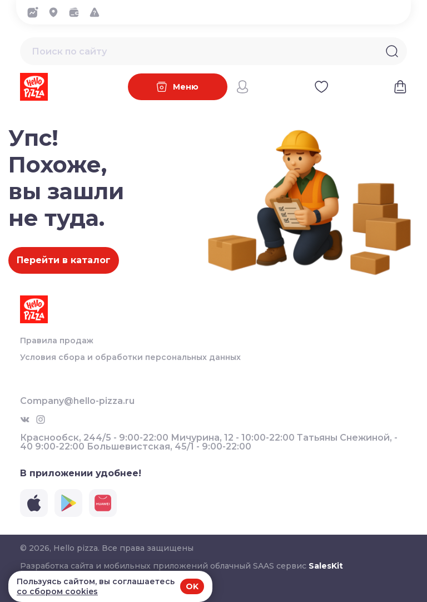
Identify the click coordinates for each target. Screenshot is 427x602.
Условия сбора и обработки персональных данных (130, 357)
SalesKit (326, 566)
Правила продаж (56, 340)
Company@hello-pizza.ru (77, 401)
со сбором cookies (57, 591)
